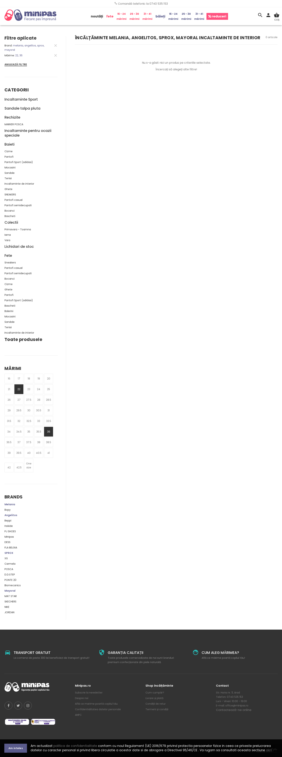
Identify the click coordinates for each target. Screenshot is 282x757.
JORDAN (9, 612)
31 (48, 410)
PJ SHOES (10, 531)
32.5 (28, 421)
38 (38, 442)
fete (109, 16)
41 (48, 453)
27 (19, 400)
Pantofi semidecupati (18, 205)
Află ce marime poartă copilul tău (96, 704)
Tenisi (8, 178)
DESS (7, 542)
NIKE (6, 607)
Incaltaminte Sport (21, 99)
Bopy (7, 510)
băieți (160, 16)
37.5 (28, 442)
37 (19, 442)
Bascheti (9, 216)
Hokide (8, 526)
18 (29, 378)
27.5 (28, 400)
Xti (6, 558)
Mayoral (9, 591)
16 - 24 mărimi (121, 16)
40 (29, 453)
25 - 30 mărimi (134, 16)
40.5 (38, 453)
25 (48, 389)
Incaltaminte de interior (19, 184)
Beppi (7, 520)
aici (269, 750)
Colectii (11, 222)
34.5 (19, 431)
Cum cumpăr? (154, 692)
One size (28, 465)
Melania (9, 504)
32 (18, 421)
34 (9, 431)
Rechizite (12, 117)
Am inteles (15, 748)
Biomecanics (12, 585)
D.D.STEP (9, 574)
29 (9, 410)
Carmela (9, 564)
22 (18, 389)
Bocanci (9, 211)
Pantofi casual (13, 200)
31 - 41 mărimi (147, 16)
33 (38, 421)
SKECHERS (10, 601)
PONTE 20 (10, 580)
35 (28, 431)
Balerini (8, 311)
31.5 (9, 421)
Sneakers (10, 262)
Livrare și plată (154, 698)
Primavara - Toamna (17, 229)
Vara (7, 240)
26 (9, 400)
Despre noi (81, 698)
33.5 (48, 421)
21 (9, 389)
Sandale (9, 173)
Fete (8, 255)
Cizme (8, 151)
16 (9, 378)
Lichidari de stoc (19, 246)
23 (28, 389)
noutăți (97, 16)
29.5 (18, 410)
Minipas (9, 537)
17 (19, 378)
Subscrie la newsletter (89, 692)
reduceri (217, 16)
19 (39, 378)
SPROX (8, 553)
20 (48, 378)
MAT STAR (10, 596)
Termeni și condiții (156, 709)
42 (9, 467)
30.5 (38, 410)
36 (48, 431)
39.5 (18, 453)
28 (38, 400)
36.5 (9, 442)
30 (28, 410)
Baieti (9, 144)
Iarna (7, 235)
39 (9, 453)
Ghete (8, 189)
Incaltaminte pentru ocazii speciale (27, 133)
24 (38, 389)
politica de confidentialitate (75, 746)
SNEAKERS (10, 194)
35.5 (38, 431)
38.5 (48, 442)
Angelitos (10, 515)
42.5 (19, 467)
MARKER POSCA (13, 124)
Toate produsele (23, 339)
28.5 (48, 400)
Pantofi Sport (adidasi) (18, 162)
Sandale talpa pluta (22, 108)
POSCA (8, 569)
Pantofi (8, 157)
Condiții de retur (155, 704)
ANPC (78, 715)
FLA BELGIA (10, 547)
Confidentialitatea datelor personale (98, 709)
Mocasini (9, 167)
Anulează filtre (15, 64)
